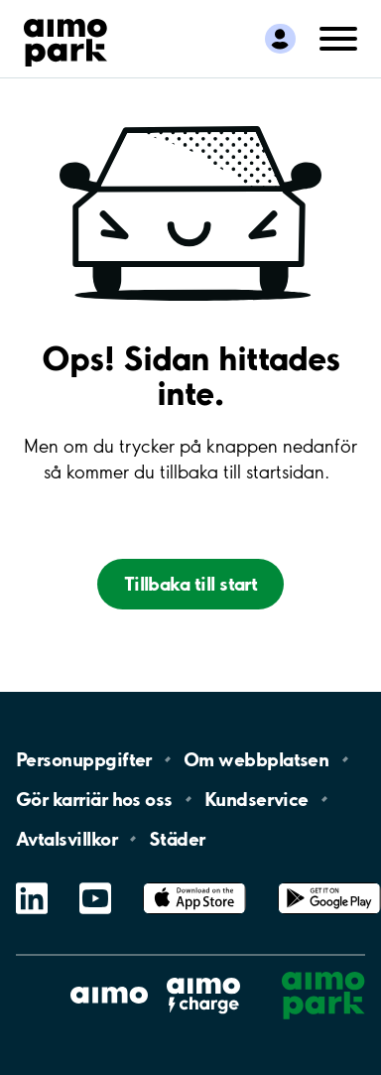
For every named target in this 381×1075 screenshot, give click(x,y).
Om (256, 759)
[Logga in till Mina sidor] (280, 39)
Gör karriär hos (94, 799)
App (194, 882)
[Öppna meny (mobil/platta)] (338, 37)
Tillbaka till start (191, 584)
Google (329, 882)
